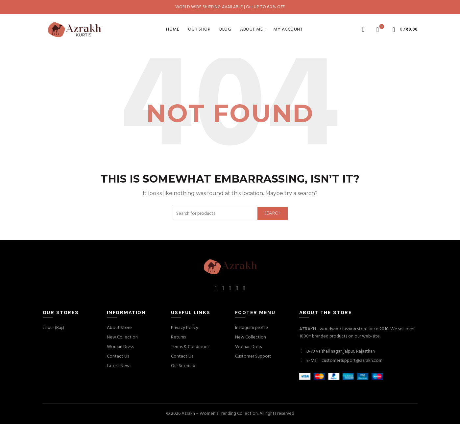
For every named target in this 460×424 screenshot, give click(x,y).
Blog (225, 29)
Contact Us (118, 356)
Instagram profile (251, 328)
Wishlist (381, 27)
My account (288, 29)
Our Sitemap (183, 366)
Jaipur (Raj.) (53, 328)
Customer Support (253, 356)
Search (272, 213)
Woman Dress (120, 347)
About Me (251, 29)
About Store (119, 328)
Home (172, 29)
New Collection (122, 337)
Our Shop (199, 29)
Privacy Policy (184, 328)
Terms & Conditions (190, 347)
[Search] (363, 29)
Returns (178, 337)
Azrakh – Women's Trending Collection (220, 413)
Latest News (119, 366)
